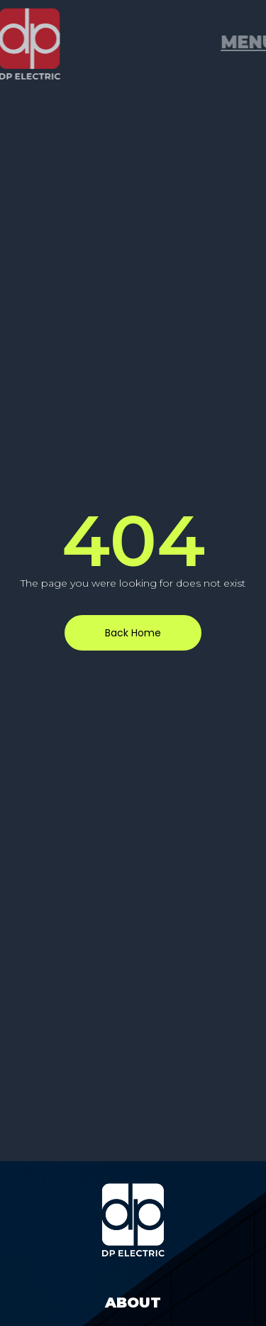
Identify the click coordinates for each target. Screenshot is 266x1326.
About (133, 1302)
